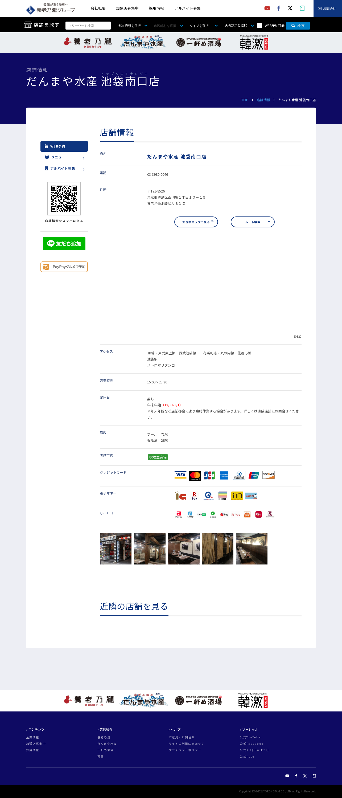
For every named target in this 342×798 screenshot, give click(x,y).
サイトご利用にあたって (186, 743)
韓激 (100, 756)
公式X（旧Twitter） (255, 750)
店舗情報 (263, 99)
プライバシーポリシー (185, 750)
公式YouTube (250, 737)
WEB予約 (55, 146)
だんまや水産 (107, 743)
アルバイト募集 (187, 8)
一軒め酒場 (105, 750)
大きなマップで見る (196, 222)
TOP (245, 99)
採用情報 (156, 8)
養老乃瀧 (103, 737)
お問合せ (329, 8)
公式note (247, 756)
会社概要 (98, 8)
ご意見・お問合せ (182, 737)
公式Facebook (251, 743)
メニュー (55, 157)
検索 (297, 25)
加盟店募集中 (127, 8)
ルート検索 (253, 222)
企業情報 (32, 737)
